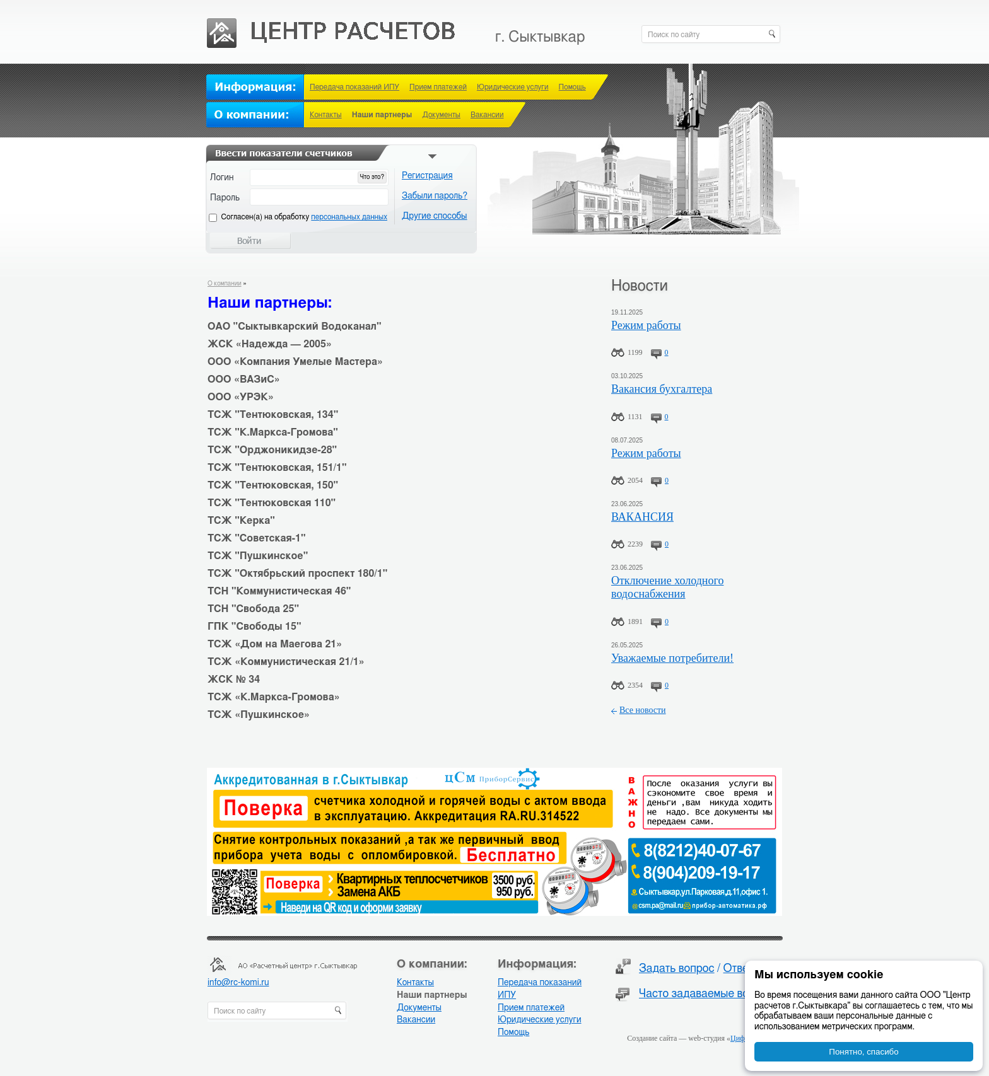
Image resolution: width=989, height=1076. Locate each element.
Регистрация (427, 175)
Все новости (642, 710)
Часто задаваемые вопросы (710, 994)
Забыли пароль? (434, 196)
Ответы (742, 969)
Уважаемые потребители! (672, 658)
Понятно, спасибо (863, 1051)
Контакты (326, 115)
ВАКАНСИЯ (642, 517)
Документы (441, 115)
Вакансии (487, 115)
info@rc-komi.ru (238, 982)
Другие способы (434, 216)
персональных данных (349, 217)
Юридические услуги (513, 87)
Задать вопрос (677, 969)
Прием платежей (438, 87)
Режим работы (646, 325)
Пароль (225, 198)
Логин (222, 177)
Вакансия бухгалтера (661, 389)
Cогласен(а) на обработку (304, 217)
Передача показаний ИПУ (354, 87)
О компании (225, 284)
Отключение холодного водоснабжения (667, 587)
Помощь (572, 87)
